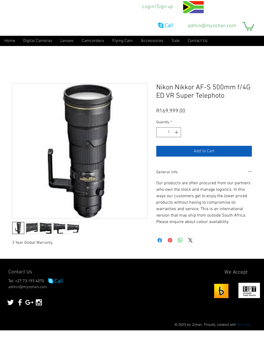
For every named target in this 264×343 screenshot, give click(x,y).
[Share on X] (190, 240)
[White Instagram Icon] (38, 302)
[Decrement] (160, 132)
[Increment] (176, 132)
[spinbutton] (168, 132)
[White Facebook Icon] (20, 302)
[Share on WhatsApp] (180, 240)
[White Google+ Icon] (29, 302)
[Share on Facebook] (160, 240)
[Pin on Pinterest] (170, 240)
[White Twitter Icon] (10, 302)
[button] (248, 26)
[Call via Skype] (165, 26)
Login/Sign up (157, 7)
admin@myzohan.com (211, 26)
